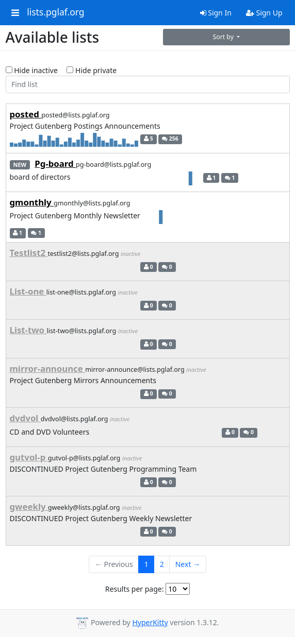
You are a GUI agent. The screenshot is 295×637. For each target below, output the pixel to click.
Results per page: (134, 589)
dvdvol (25, 418)
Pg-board (55, 163)
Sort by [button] (224, 36)
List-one (28, 291)
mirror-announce (48, 368)
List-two (28, 330)
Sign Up (264, 13)
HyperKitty (150, 622)
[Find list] (148, 84)
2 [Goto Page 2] (162, 564)
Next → (187, 564)
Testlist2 (29, 253)
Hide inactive (32, 70)
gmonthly (32, 202)
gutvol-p (29, 457)
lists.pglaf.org (55, 12)
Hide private (92, 70)
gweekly (29, 506)
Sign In (216, 13)
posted (26, 114)
